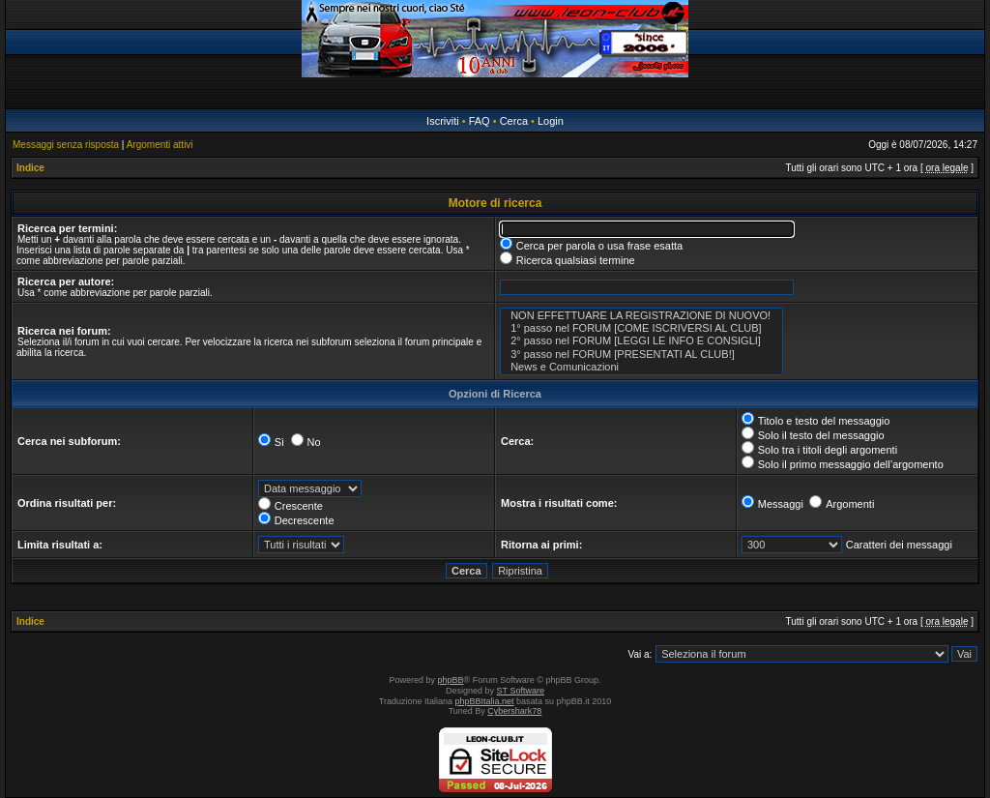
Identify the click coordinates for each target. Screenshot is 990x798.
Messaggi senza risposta (66, 144)
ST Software (520, 690)
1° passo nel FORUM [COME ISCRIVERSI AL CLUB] (641, 328)
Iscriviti (442, 121)
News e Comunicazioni (641, 367)
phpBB (451, 680)
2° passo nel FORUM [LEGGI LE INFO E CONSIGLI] (641, 341)
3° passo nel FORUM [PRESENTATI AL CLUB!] (641, 354)
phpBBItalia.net (484, 701)
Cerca (514, 121)
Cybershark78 (514, 711)
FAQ (479, 121)
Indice (30, 168)
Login (551, 121)
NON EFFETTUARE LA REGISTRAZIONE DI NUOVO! (641, 316)
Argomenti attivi (160, 144)
